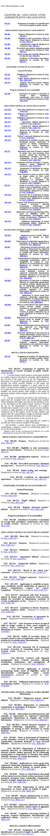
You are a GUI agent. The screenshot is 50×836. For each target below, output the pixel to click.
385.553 (7, 151)
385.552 (7, 126)
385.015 (7, 23)
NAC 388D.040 (40, 720)
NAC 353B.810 (27, 192)
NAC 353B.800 (36, 618)
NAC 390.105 (6, 443)
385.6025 (7, 258)
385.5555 (7, 221)
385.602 (7, 247)
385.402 (7, 34)
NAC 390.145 (33, 56)
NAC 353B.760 (10, 552)
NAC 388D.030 (34, 245)
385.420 (7, 58)
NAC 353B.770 (34, 128)
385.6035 (7, 281)
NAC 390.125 (33, 46)
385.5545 (7, 202)
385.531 (7, 78)
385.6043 (7, 295)
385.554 (7, 185)
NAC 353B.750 (10, 538)
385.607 (7, 340)
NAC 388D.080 (36, 302)
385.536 (7, 83)
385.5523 (7, 130)
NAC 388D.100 (27, 791)
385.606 (7, 325)
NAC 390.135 (42, 466)
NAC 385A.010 (10, 496)
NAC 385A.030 (36, 509)
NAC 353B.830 (34, 225)
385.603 (7, 269)
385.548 (7, 94)
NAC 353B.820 (34, 209)
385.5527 (7, 140)
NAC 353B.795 (34, 166)
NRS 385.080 (7, 373)
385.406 (7, 44)
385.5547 (7, 212)
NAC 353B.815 (27, 200)
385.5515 (7, 118)
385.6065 (7, 333)
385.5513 (7, 114)
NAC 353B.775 (38, 572)
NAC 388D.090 (19, 782)
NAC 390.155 (40, 479)
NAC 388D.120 (27, 338)
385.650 (7, 356)
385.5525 (7, 136)
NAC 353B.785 (40, 590)
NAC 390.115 (27, 42)
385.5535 (7, 168)
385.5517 (7, 122)
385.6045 (7, 305)
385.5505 (7, 110)
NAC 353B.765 (34, 124)
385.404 (7, 38)
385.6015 (7, 241)
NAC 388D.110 (17, 800)
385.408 (7, 48)
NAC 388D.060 (25, 278)
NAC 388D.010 (36, 700)
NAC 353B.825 (34, 219)
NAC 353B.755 (7, 545)
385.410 (7, 54)
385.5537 (7, 174)
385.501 (7, 74)
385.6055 (7, 318)
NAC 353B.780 (27, 138)
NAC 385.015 (27, 834)
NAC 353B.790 (34, 160)
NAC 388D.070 (25, 293)
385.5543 (7, 195)
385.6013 (7, 235)
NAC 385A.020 (25, 80)
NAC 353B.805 (34, 183)
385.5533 (7, 163)
